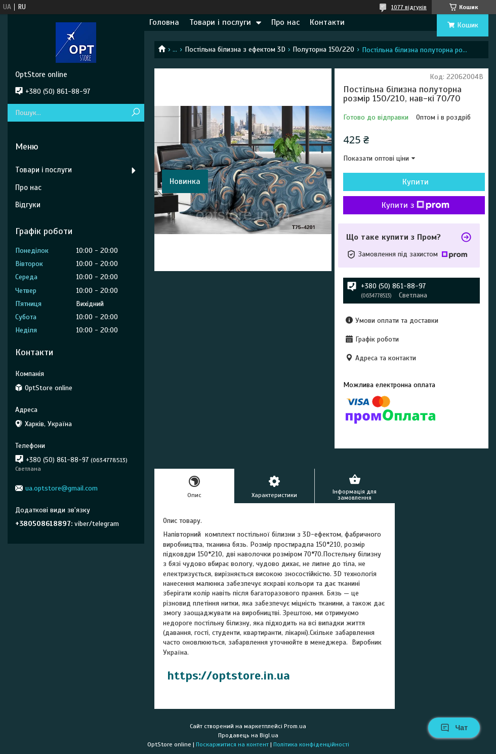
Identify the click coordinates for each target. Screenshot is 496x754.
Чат (454, 727)
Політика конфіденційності (311, 744)
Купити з (415, 205)
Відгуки (27, 204)
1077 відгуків (409, 7)
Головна (164, 22)
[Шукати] (135, 113)
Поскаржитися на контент (232, 744)
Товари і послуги (220, 22)
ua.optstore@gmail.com (61, 488)
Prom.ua (295, 726)
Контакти (327, 22)
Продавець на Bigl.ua (248, 735)
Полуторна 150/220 (323, 49)
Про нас (285, 22)
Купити (415, 182)
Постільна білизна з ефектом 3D (235, 49)
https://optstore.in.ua (228, 675)
